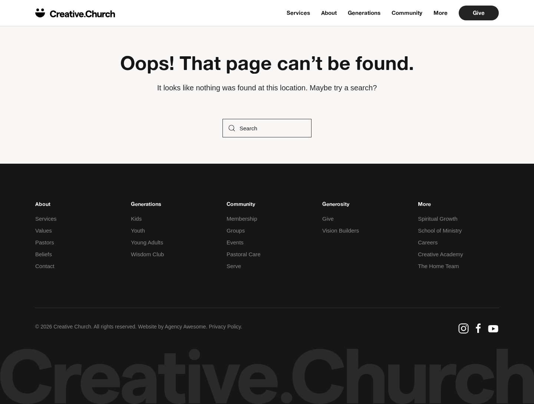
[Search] (267, 128)
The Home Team (438, 266)
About (329, 12)
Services (298, 12)
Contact (45, 266)
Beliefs (43, 254)
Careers (428, 242)
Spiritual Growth (438, 219)
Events (235, 242)
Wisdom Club (147, 254)
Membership (242, 219)
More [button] (441, 12)
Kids (136, 219)
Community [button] (407, 12)
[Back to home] (75, 13)
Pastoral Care (244, 254)
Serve (234, 266)
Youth (138, 230)
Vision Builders (340, 230)
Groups (236, 230)
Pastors (44, 242)
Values (43, 230)
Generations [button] (364, 12)
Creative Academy (440, 254)
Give (479, 12)
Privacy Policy (225, 327)
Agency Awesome (185, 327)
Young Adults (147, 242)
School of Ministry (440, 230)
